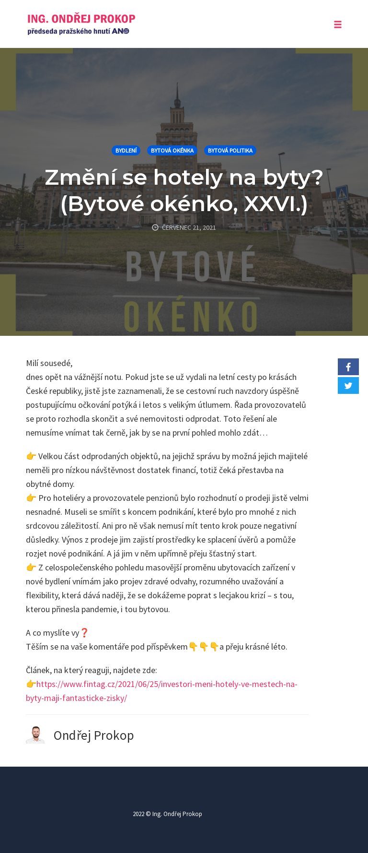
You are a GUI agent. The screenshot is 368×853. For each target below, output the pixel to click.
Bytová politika (230, 150)
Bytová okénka (172, 150)
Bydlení (126, 150)
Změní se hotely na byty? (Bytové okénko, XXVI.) (184, 190)
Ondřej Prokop (94, 735)
